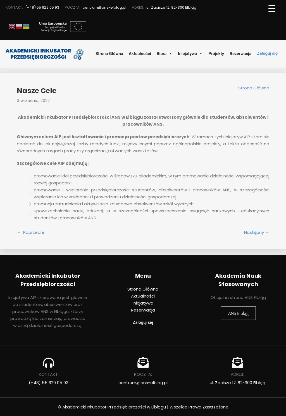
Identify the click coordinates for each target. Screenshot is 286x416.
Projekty (216, 53)
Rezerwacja (240, 53)
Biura (164, 53)
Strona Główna (109, 53)
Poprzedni (33, 232)
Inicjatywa (190, 53)
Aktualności (140, 53)
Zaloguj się (267, 53)
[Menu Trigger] (272, 8)
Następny (254, 232)
